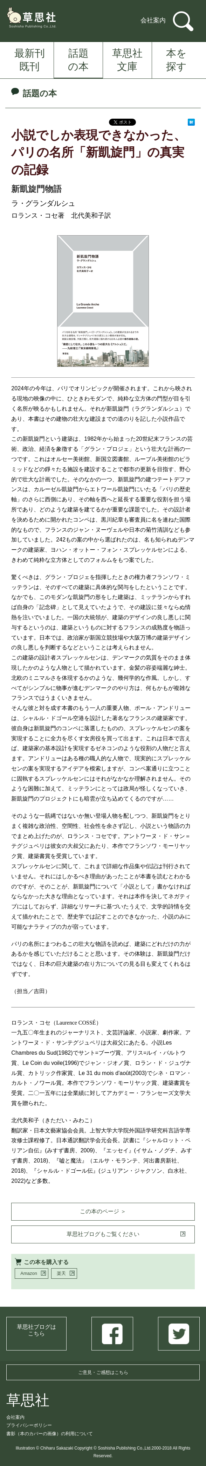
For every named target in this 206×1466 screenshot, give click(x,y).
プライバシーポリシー (29, 1425)
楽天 (61, 1273)
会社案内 (153, 20)
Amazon (28, 1273)
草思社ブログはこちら (36, 1330)
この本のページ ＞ (103, 1211)
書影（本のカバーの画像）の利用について (49, 1433)
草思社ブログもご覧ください (103, 1234)
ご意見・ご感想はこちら (103, 1372)
